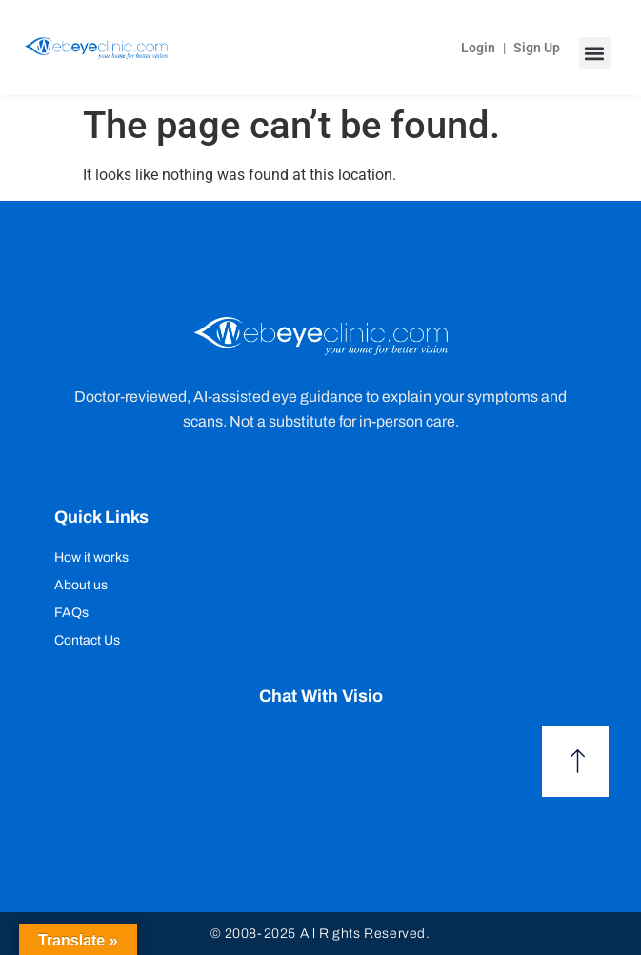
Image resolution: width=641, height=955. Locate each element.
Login (478, 47)
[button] (595, 53)
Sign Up (536, 47)
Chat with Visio (321, 696)
